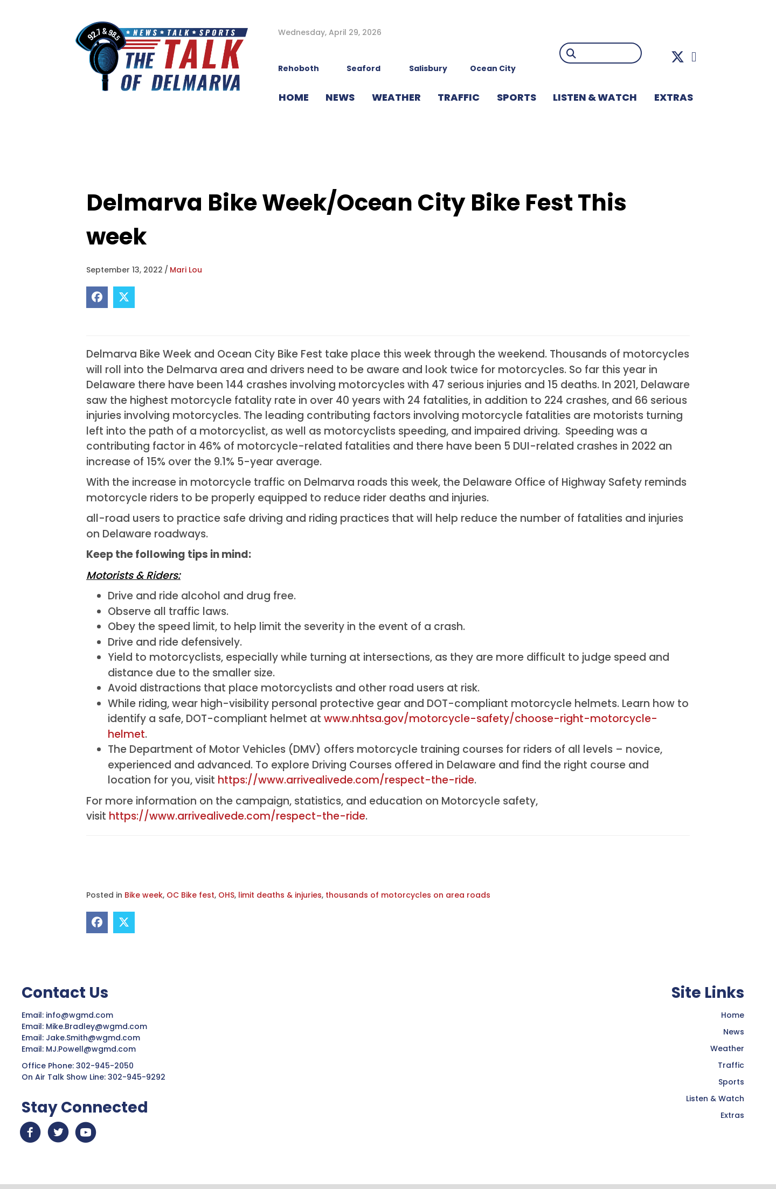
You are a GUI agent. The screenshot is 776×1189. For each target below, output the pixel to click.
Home (732, 1015)
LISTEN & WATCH (595, 97)
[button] (677, 57)
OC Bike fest (190, 895)
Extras (732, 1115)
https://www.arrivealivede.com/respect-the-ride (346, 780)
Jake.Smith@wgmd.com (94, 1037)
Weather (727, 1048)
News (733, 1031)
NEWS (340, 97)
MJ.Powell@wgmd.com (93, 1049)
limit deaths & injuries (280, 895)
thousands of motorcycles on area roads (407, 895)
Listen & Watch (715, 1098)
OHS (226, 895)
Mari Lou (186, 269)
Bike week (143, 895)
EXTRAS (673, 97)
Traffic (731, 1065)
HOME (294, 97)
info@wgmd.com (80, 1015)
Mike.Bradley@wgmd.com (96, 1026)
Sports (516, 97)
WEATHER (396, 97)
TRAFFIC (459, 97)
